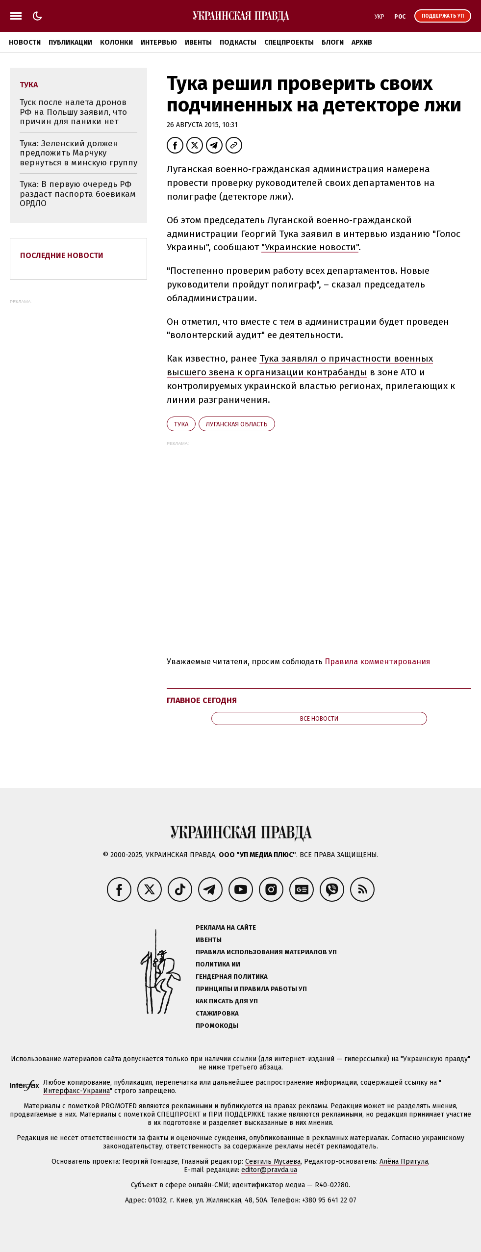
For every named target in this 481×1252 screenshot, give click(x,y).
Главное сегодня (202, 700)
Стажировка (217, 1013)
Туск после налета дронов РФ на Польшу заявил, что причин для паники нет (73, 112)
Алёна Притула (404, 1161)
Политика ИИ (218, 964)
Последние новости (61, 255)
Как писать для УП (227, 1001)
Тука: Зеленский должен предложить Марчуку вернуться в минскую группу (78, 153)
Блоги (333, 42)
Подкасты (238, 42)
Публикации (70, 42)
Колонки (116, 42)
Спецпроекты (289, 42)
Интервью (159, 42)
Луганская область (237, 424)
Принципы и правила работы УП (251, 988)
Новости (25, 42)
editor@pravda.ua (269, 1170)
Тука (181, 424)
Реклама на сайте (226, 927)
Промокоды (217, 1025)
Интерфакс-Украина (76, 1091)
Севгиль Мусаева (273, 1161)
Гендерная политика (232, 976)
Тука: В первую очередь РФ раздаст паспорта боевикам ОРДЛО (78, 194)
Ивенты (198, 42)
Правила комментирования (377, 661)
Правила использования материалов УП (266, 952)
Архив (362, 42)
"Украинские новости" (309, 247)
